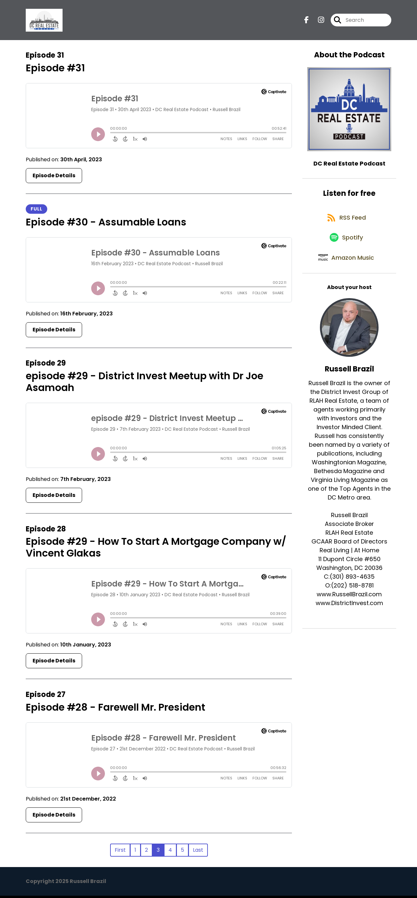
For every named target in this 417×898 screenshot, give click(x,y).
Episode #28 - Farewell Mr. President (115, 710)
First (120, 852)
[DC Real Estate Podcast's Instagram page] (317, 21)
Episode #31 (55, 70)
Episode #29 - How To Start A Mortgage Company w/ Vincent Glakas (156, 549)
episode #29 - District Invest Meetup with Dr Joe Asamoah (144, 384)
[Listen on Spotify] (345, 246)
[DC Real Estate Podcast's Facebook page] (306, 21)
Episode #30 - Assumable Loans (106, 224)
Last (198, 852)
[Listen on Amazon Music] (346, 269)
